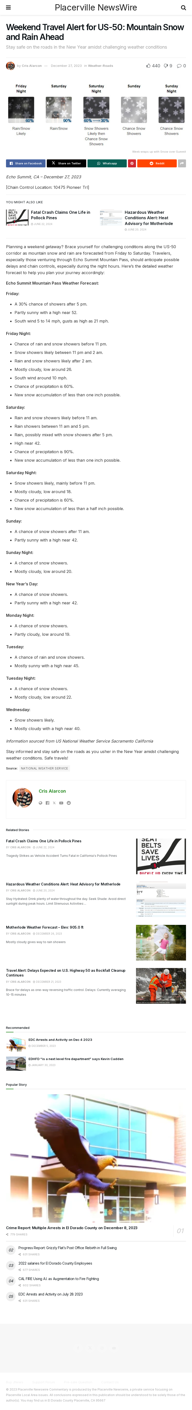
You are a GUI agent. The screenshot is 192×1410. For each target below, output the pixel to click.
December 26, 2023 (47, 933)
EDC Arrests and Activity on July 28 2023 (50, 1294)
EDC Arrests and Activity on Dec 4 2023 (60, 1040)
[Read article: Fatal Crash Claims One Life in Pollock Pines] (17, 217)
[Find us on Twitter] (90, 1348)
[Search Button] (183, 7)
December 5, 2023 (42, 1045)
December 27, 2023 (66, 66)
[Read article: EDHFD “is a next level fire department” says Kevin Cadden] (16, 1064)
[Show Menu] (8, 7)
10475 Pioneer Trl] (71, 187)
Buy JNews (14, 1382)
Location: (43, 187)
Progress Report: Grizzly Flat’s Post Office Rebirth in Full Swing (67, 1248)
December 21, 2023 (47, 981)
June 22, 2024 (41, 223)
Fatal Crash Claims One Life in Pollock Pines (44, 841)
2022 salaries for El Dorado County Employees (55, 1263)
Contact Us (110, 1382)
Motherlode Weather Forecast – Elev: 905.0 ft (45, 927)
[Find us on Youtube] (114, 1348)
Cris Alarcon (32, 66)
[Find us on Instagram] (102, 1348)
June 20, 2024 (135, 229)
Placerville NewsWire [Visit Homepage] (96, 7)
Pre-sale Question (78, 1382)
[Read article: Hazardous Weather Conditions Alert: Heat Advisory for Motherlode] (111, 217)
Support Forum (43, 1382)
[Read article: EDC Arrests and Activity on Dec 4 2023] (16, 1044)
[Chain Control (20, 187)
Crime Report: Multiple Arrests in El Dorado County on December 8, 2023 (72, 1227)
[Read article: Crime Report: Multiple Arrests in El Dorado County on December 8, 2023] (96, 1158)
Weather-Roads (100, 66)
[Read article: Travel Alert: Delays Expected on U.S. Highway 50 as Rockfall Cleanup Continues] (161, 986)
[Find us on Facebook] (78, 1348)
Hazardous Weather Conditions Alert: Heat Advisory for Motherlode (149, 218)
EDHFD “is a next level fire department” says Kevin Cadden (76, 1059)
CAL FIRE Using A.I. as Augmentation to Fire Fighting (58, 1279)
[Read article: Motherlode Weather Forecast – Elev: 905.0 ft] (161, 943)
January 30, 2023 (42, 1065)
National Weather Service (44, 768)
